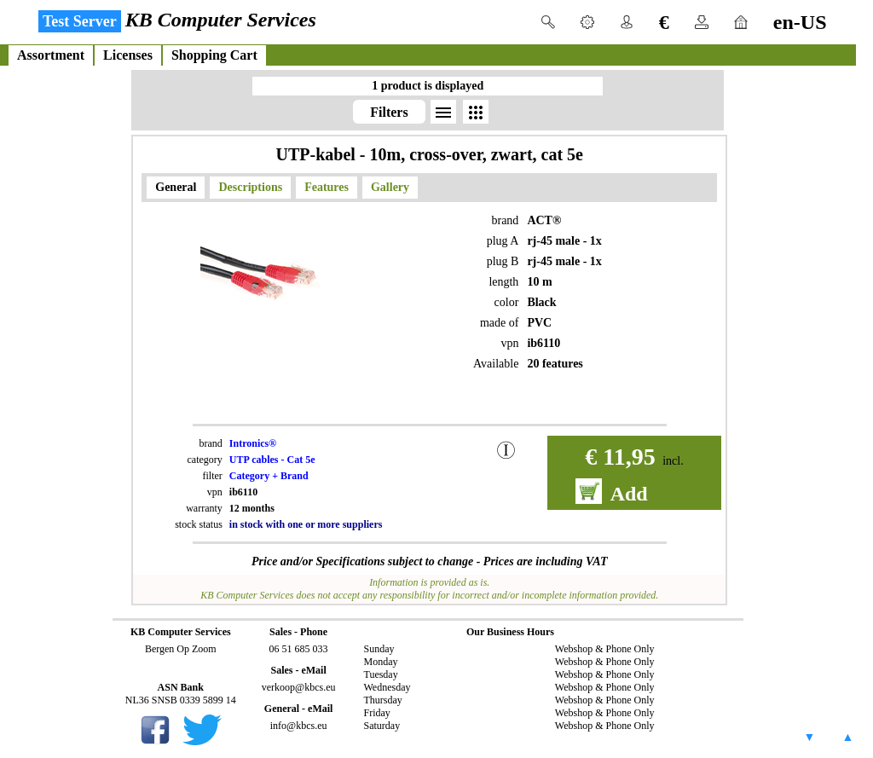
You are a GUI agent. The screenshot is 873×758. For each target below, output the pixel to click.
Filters (389, 112)
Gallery (390, 187)
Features (326, 187)
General (175, 187)
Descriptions (250, 187)
